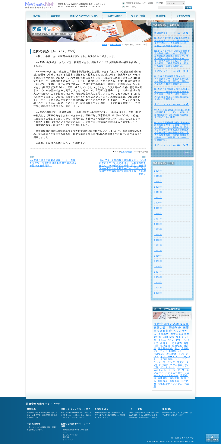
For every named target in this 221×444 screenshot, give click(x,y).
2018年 (158, 213)
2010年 (158, 256)
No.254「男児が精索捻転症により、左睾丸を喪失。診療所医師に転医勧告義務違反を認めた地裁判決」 (53, 163)
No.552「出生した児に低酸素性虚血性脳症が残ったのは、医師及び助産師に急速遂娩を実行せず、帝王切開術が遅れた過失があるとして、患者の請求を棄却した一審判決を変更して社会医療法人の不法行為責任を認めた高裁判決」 (172, 58)
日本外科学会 (165, 348)
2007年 (158, 272)
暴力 (177, 348)
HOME (104, 45)
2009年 (158, 261)
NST (180, 351)
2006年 (158, 277)
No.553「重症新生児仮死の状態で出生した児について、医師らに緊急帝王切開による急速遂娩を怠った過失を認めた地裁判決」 (172, 42)
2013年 (158, 240)
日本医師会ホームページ (182, 438)
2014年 (158, 234)
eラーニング (161, 351)
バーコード (174, 370)
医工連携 (177, 343)
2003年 (158, 293)
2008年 (158, 266)
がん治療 (171, 353)
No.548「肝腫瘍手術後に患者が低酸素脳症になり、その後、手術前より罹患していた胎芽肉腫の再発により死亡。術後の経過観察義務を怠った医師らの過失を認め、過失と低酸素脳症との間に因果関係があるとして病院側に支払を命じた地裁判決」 (172, 131)
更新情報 (66, 437)
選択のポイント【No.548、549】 (171, 104)
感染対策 (177, 345)
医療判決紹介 (126, 152)
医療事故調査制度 (171, 329)
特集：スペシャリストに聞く (76, 409)
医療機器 (163, 381)
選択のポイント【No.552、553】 (171, 33)
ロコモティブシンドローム (172, 374)
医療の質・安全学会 (167, 327)
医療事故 (163, 334)
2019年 (158, 208)
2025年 (158, 176)
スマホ (181, 362)
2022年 (158, 192)
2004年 (158, 288)
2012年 (158, 245)
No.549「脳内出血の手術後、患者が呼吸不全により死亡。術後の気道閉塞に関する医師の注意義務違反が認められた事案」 (172, 113)
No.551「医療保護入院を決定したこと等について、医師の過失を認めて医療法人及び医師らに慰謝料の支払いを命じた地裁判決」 (172, 80)
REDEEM (159, 353)
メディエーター (174, 372)
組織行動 (168, 337)
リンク (65, 432)
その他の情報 (34, 424)
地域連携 (165, 345)
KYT (178, 340)
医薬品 (162, 340)
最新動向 (31, 409)
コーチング (169, 362)
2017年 (158, 219)
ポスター (165, 343)
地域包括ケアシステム (170, 383)
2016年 (158, 224)
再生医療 (175, 378)
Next (187, 152)
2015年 (158, 229)
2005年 (158, 282)
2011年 (158, 250)
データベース (167, 367)
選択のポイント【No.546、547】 (171, 145)
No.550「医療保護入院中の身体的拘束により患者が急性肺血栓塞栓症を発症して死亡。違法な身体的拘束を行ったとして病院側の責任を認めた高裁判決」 (172, 94)
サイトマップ (68, 440)
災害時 (185, 348)
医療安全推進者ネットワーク (43, 403)
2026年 (158, 171)
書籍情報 (167, 409)
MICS (172, 351)
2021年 (158, 197)
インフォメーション (70, 435)
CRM (171, 340)
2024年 (158, 181)
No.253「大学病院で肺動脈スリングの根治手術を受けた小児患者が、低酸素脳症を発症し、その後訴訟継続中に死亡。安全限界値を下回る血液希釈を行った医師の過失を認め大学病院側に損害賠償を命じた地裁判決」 (122, 167)
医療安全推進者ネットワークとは (75, 430)
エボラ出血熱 (165, 359)
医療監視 (175, 381)
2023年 (158, 187)
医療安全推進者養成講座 (171, 324)
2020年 (158, 203)
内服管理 (163, 378)
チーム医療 (176, 364)
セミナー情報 (135, 409)
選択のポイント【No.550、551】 (171, 71)
